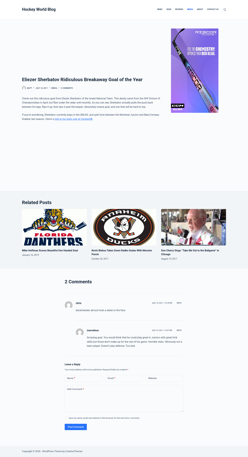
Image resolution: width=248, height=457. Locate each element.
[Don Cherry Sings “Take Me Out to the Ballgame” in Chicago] (193, 227)
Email (111, 378)
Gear (168, 9)
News (159, 9)
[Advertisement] (92, 52)
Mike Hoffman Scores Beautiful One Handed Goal (50, 250)
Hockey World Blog (39, 9)
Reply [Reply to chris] (179, 303)
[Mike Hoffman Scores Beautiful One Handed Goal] (54, 227)
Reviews (179, 9)
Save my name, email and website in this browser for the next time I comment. (104, 418)
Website (152, 378)
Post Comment (76, 427)
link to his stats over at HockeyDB (73, 119)
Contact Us (212, 9)
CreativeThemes (74, 451)
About (200, 9)
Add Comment (75, 389)
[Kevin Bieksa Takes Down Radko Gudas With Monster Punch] (124, 227)
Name (71, 378)
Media (190, 9)
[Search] (225, 9)
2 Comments (67, 88)
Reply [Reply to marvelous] (179, 330)
